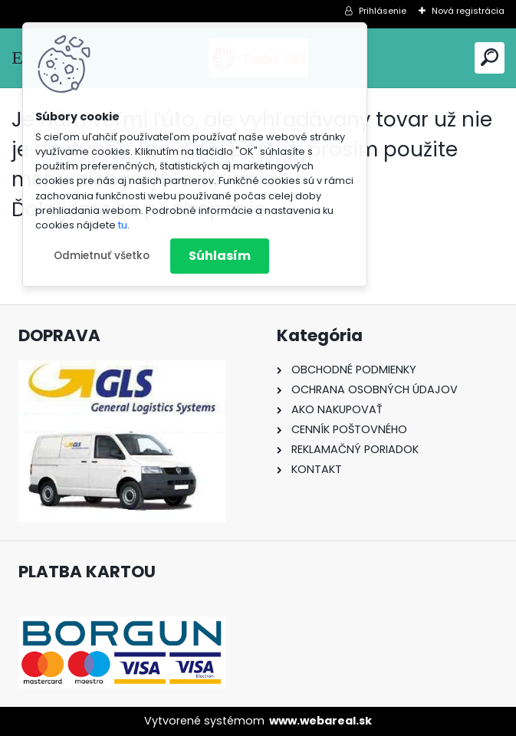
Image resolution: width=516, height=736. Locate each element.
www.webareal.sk (320, 720)
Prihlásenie (382, 11)
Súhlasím (220, 255)
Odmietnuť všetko (102, 255)
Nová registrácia (468, 11)
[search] (489, 57)
